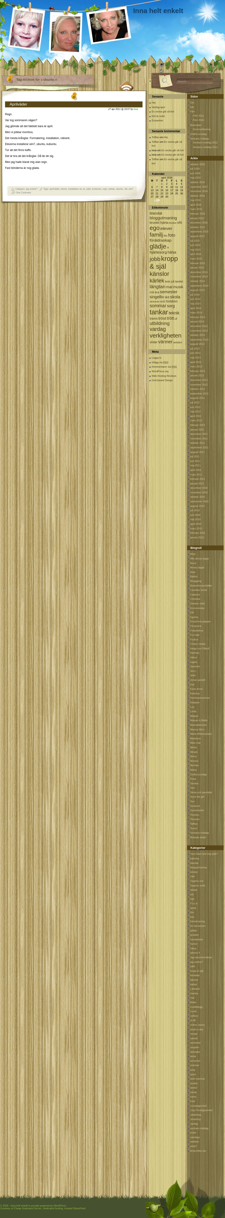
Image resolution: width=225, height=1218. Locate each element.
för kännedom (198, 926)
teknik (193, 1092)
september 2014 (199, 285)
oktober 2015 (197, 227)
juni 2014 (195, 299)
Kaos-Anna (196, 688)
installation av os (76, 189)
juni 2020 (195, 173)
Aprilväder (18, 104)
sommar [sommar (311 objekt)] (158, 305)
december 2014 (199, 272)
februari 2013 (197, 371)
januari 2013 (197, 375)
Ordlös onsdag (198, 134)
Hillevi (193, 657)
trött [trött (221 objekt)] (170, 318)
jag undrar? (32, 189)
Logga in (156, 357)
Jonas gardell (197, 680)
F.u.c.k (194, 903)
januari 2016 (197, 218)
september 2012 (199, 393)
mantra (194, 993)
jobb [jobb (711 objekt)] (155, 259)
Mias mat (195, 742)
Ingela (193, 662)
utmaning (195, 1119)
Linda (193, 711)
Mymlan (194, 765)
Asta (192, 572)
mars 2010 (196, 528)
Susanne (195, 806)
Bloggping (195, 581)
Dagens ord (196, 881)
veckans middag (199, 1128)
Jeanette (195, 666)
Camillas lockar (198, 590)
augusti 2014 (197, 290)
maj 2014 (195, 303)
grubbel (194, 934)
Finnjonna (195, 626)
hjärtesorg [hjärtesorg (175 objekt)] (158, 252)
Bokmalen (195, 125)
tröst (192, 1101)
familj (193, 908)
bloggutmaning (198, 867)
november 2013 (199, 330)
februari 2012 (197, 425)
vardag (194, 1123)
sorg (192, 1069)
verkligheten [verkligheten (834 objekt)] (165, 335)
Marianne (195, 738)
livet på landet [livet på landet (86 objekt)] (174, 281)
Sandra (194, 783)
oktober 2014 (197, 281)
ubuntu (119, 189)
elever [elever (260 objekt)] (166, 228)
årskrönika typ (198, 1150)
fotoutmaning (197, 921)
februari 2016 (197, 213)
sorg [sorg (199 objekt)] (171, 306)
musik (193, 1011)
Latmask (195, 988)
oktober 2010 (197, 496)
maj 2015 (195, 249)
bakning (194, 858)
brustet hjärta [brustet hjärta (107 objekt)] (159, 222)
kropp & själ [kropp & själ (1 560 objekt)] (164, 262)
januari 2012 (197, 429)
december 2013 (199, 326)
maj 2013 (195, 357)
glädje (193, 930)
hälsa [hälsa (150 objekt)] (171, 252)
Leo (192, 707)
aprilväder (54, 189)
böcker (194, 872)
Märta (193, 769)
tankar (111, 189)
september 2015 (199, 231)
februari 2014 (197, 317)
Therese (194, 819)
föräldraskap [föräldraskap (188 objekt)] (160, 240)
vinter (193, 1132)
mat (192, 997)
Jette (193, 675)
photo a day (196, 1029)
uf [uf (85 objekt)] (176, 318)
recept (193, 1033)
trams (193, 1096)
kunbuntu (96, 189)
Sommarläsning (201, 129)
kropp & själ (196, 970)
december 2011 (199, 434)
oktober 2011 (197, 442)
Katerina (195, 693)
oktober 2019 (197, 182)
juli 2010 (195, 510)
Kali (192, 684)
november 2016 (199, 191)
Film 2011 (198, 115)
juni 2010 (195, 515)
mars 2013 (196, 366)
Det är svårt (158, 116)
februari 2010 (197, 532)
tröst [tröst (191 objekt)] (162, 318)
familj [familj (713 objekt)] (156, 235)
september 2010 (199, 501)
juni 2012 (195, 407)
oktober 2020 (197, 164)
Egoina (194, 617)
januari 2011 (197, 483)
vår (125, 189)
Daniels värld (197, 603)
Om (192, 102)
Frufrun (194, 639)
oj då (193, 1020)
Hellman (194, 652)
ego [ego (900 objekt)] (155, 227)
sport (193, 1074)
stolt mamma (197, 1078)
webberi (194, 1141)
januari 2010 (197, 537)
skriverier (195, 1060)
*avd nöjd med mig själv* (204, 853)
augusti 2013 (197, 344)
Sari (192, 787)
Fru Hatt (194, 635)
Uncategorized (198, 1105)
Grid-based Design (162, 380)
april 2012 (195, 416)
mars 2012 (196, 420)
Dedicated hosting (53, 1208)
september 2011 (199, 447)
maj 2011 (195, 465)
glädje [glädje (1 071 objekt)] (158, 246)
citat (192, 876)
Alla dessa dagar (199, 558)
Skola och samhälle (201, 792)
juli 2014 (195, 294)
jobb (88, 189)
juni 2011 (195, 461)
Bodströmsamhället (201, 585)
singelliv (194, 1047)
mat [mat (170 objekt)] (169, 287)
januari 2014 (197, 321)
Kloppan (194, 702)
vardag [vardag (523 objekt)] (158, 329)
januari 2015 (197, 267)
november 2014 (199, 276)
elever (64, 189)
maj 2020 (195, 177)
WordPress (60, 1205)
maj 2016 (195, 200)
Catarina (195, 594)
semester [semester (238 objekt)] (168, 291)
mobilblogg (196, 1007)
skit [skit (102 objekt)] (167, 297)
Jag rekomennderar (201, 957)
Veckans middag (199, 138)
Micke (193, 747)
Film (192, 111)
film (192, 912)
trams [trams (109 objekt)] (154, 318)
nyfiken (194, 1015)
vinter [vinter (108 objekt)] (153, 342)
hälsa (193, 948)
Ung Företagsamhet (201, 1110)
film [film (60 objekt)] (165, 235)
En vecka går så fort (163, 111)
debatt (193, 889)
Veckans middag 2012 (205, 142)
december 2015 (199, 222)
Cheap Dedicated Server (27, 1208)
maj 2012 (195, 411)
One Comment (23, 192)
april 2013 (195, 362)
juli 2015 (195, 240)
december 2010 (199, 487)
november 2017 (199, 186)
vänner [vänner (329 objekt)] (165, 341)
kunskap (195, 975)
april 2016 (195, 204)
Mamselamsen (198, 725)
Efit (192, 107)
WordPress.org (160, 371)
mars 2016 (196, 209)
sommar (194, 1065)
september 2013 (199, 339)
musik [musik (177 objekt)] (178, 287)
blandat (194, 863)
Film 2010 (198, 120)
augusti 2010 (197, 506)
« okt (157, 199)
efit (192, 894)
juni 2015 (195, 245)
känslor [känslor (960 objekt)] (159, 273)
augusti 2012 (197, 398)
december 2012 (199, 380)
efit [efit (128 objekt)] (179, 222)
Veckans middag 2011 (205, 147)
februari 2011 (197, 479)
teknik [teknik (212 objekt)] (174, 313)
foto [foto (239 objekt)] (171, 235)
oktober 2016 (197, 195)
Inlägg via (160, 362)
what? (193, 1146)
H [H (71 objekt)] (168, 247)
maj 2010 (195, 519)
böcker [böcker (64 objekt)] (173, 222)
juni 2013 (195, 353)
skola (193, 1056)
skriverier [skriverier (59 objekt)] (154, 301)
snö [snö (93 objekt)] (162, 301)
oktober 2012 (197, 389)
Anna (193, 563)
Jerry (193, 671)
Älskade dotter (198, 837)
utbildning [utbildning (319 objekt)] (160, 323)
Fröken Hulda (197, 644)
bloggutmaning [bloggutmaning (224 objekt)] (163, 218)
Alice (193, 554)
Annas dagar (197, 567)
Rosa (193, 778)
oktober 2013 (197, 335)
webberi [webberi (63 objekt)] (177, 342)
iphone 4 (195, 952)
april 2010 (195, 523)
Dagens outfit (197, 885)
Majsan (194, 716)
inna (136, 109)
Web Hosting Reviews (164, 375)
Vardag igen (158, 107)
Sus (192, 801)
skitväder (195, 1051)
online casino (197, 1024)
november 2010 (199, 492)
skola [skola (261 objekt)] (175, 296)
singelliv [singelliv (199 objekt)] (157, 297)
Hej (154, 102)
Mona (193, 756)
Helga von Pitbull (199, 648)
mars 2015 (196, 258)
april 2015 (195, 254)
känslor (194, 979)
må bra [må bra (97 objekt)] (154, 292)
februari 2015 (197, 263)
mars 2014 (196, 312)
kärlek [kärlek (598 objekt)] (157, 280)
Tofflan (155, 137)
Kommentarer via (164, 366)
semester (195, 1042)
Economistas (197, 608)
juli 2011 (195, 456)
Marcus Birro (197, 729)
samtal (194, 1038)
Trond (193, 828)
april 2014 (195, 308)
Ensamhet (157, 120)
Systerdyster (197, 810)
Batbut (194, 576)
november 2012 (199, 384)
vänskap (195, 1137)
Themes (194, 814)
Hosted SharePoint (74, 1208)
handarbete (196, 939)
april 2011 (195, 470)
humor (193, 943)
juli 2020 (195, 168)
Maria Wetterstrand (200, 733)
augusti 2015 (197, 236)
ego (192, 898)
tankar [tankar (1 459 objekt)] (159, 312)
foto (192, 917)
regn (105, 189)
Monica (194, 761)
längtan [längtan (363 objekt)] (157, 286)
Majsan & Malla (198, 720)
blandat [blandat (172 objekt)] (156, 213)
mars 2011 (196, 474)
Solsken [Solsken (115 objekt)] (172, 301)
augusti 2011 (197, 452)
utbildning (195, 1114)
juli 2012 (195, 402)
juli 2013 (195, 348)
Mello (193, 1002)
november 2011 (199, 438)
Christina (195, 599)
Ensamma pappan (200, 621)
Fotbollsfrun (196, 630)
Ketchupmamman (200, 697)
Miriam (194, 752)
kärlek (193, 984)
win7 (131, 189)
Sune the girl (197, 796)
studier (194, 1083)
